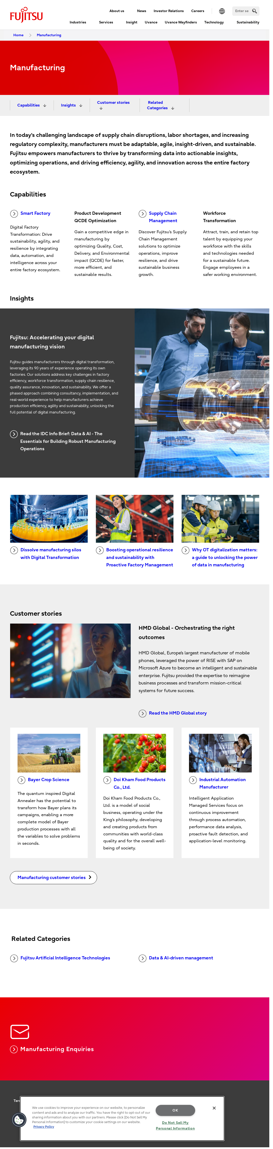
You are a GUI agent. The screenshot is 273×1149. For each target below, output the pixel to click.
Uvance (151, 22)
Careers (197, 11)
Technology (214, 22)
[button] (19, 1120)
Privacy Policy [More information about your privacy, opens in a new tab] (43, 1127)
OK (175, 1110)
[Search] (245, 11)
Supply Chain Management (158, 217)
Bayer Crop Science (43, 780)
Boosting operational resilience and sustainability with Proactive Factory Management (134, 557)
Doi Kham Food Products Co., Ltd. (134, 783)
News (141, 11)
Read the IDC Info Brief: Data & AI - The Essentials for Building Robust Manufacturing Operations (63, 440)
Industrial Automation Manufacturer (217, 783)
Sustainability (248, 22)
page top (262, 1074)
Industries (78, 22)
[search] (254, 11)
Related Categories (158, 105)
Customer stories (113, 102)
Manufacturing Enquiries (52, 1049)
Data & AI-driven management (176, 958)
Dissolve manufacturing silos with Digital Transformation (45, 553)
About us (116, 11)
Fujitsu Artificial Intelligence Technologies (60, 958)
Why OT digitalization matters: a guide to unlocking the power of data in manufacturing (220, 557)
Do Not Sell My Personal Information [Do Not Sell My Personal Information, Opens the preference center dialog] (175, 1126)
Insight (131, 22)
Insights (69, 105)
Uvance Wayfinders (181, 22)
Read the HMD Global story (173, 714)
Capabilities (29, 105)
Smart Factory (30, 214)
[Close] (214, 1108)
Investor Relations (169, 11)
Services (106, 22)
